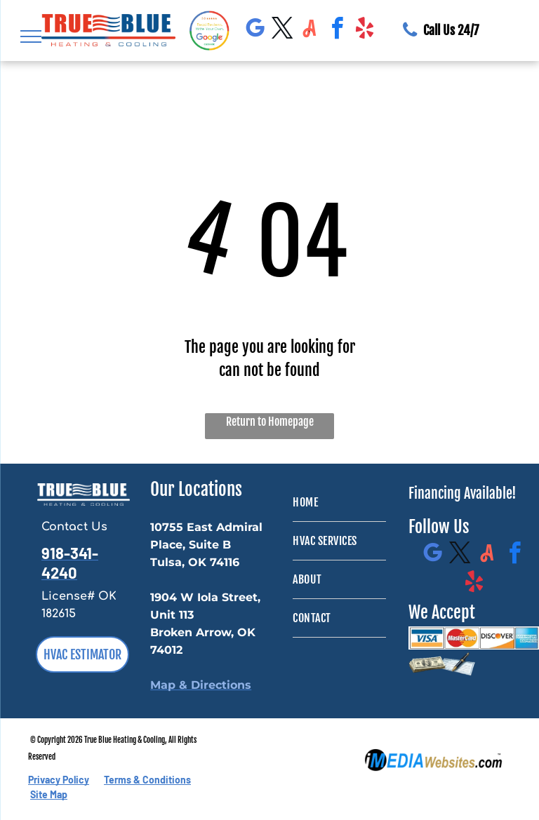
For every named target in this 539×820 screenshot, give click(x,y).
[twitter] (282, 30)
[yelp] (364, 30)
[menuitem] (339, 502)
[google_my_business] (254, 30)
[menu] (31, 36)
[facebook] (337, 30)
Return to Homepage (270, 422)
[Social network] (309, 30)
